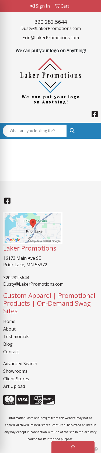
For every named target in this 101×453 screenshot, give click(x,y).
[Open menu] (90, 130)
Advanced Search (20, 364)
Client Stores (16, 379)
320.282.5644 (50, 21)
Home (9, 321)
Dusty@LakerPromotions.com (50, 28)
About (9, 329)
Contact (11, 352)
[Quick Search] (35, 131)
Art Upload (14, 386)
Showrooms (15, 371)
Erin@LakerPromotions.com (50, 38)
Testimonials (16, 336)
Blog (8, 344)
